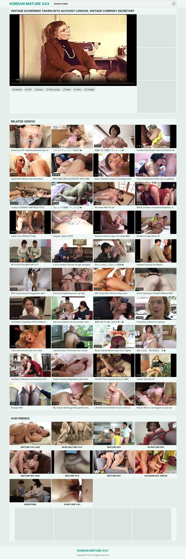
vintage (90, 89)
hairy (68, 89)
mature (18, 89)
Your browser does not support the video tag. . (73, 50)
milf (29, 89)
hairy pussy (54, 89)
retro (78, 89)
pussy (40, 89)
